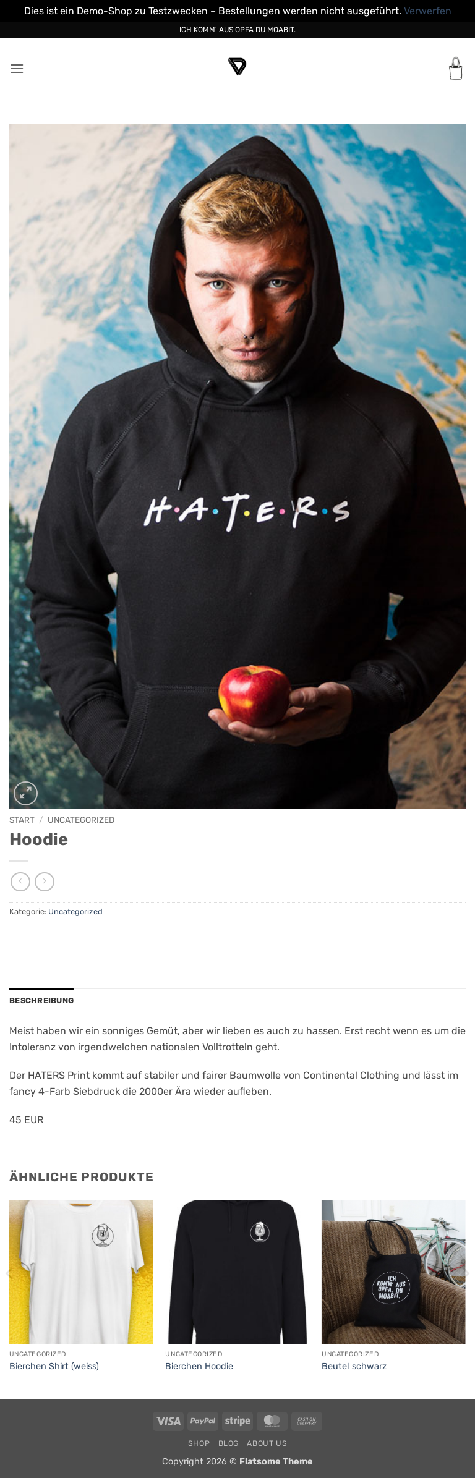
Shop (199, 1443)
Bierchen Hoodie (199, 1366)
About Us (267, 1443)
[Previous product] (44, 881)
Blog (228, 1443)
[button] (16, 68)
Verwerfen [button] (427, 11)
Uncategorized (81, 820)
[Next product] (20, 881)
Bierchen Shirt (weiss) (54, 1366)
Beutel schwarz (354, 1366)
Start (22, 820)
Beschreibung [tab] (41, 1000)
